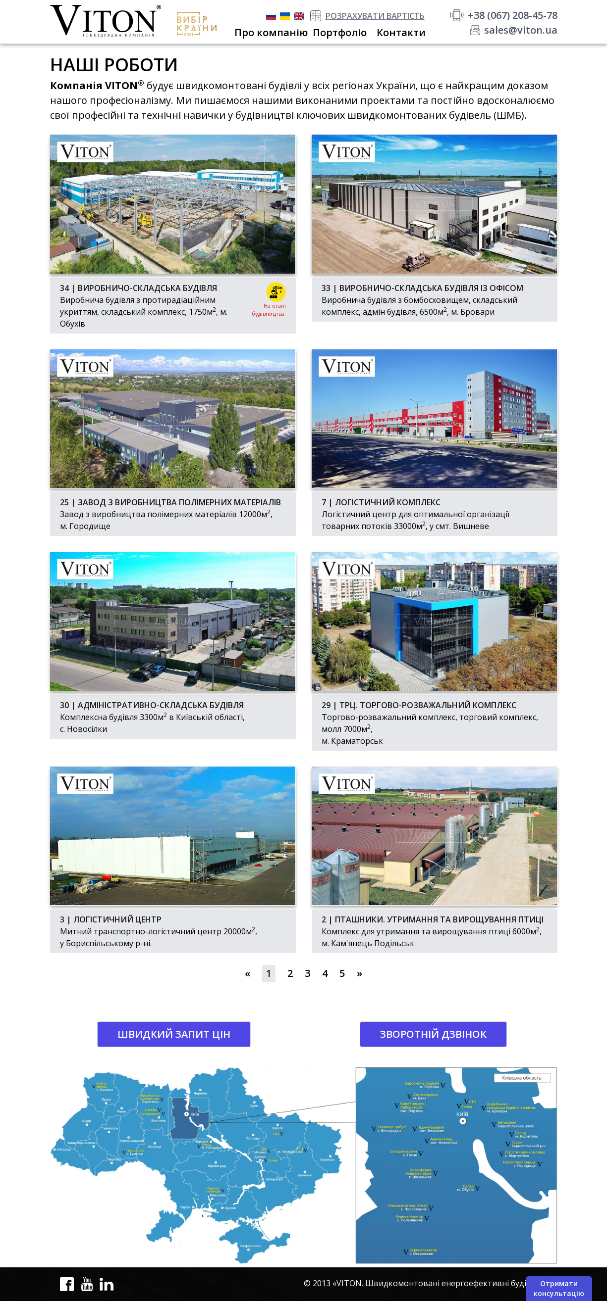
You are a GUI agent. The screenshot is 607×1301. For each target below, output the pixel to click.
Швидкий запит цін (173, 1034)
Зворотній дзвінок (433, 1034)
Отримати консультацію (559, 1288)
